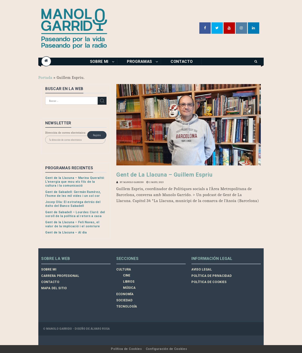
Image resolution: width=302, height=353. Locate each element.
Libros (128, 281)
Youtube (229, 28)
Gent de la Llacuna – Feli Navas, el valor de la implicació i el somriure (72, 224)
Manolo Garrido (133, 182)
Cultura (123, 269)
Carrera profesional (60, 276)
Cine (126, 275)
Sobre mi (99, 61)
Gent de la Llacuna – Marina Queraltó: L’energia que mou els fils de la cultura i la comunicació (75, 182)
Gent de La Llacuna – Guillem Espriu (164, 174)
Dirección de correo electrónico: (65, 132)
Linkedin (253, 28)
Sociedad (124, 300)
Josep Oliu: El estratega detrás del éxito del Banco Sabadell (73, 204)
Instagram (241, 28)
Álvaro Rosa (100, 328)
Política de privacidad (211, 276)
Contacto (182, 61)
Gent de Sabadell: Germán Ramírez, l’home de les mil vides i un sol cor (73, 194)
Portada (45, 77)
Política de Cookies (126, 349)
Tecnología (126, 306)
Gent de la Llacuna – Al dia (66, 232)
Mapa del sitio (54, 288)
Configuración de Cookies (166, 349)
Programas (139, 61)
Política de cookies (208, 282)
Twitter (217, 28)
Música (129, 288)
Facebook (205, 28)
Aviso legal (201, 269)
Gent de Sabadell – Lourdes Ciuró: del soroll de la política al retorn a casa (75, 214)
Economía (125, 294)
